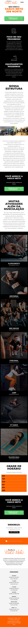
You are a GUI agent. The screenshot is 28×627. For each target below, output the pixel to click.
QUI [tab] (3, 485)
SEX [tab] (3, 487)
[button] (1, 130)
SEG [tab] (3, 476)
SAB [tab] (3, 490)
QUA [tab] (3, 482)
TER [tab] (3, 479)
